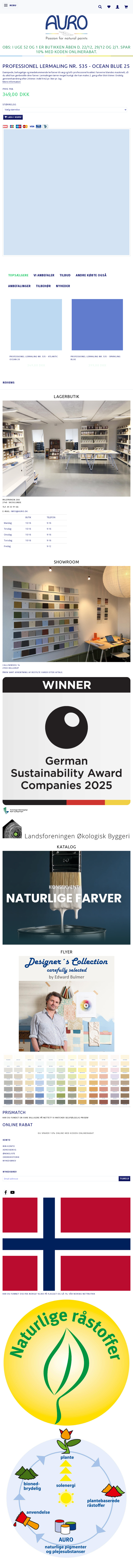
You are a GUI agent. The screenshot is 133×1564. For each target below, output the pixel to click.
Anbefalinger (19, 286)
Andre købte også (91, 275)
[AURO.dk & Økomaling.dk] (67, 27)
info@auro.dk (19, 511)
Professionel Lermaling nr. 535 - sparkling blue (96, 358)
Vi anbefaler (44, 275)
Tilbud (65, 275)
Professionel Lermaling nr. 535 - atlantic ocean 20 (34, 358)
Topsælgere (18, 275)
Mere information (12, 81)
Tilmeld (124, 1178)
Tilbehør (43, 286)
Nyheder (63, 286)
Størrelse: (10, 104)
